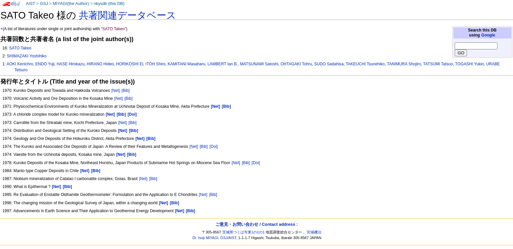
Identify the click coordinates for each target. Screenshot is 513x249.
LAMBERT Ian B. (222, 64)
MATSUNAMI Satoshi (259, 64)
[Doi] (214, 146)
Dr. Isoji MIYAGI (205, 238)
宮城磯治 (314, 232)
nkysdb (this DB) (109, 3)
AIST (30, 3)
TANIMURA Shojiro (404, 64)
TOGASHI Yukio (469, 64)
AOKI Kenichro (20, 64)
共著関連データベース (127, 15)
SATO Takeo (20, 48)
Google (488, 35)
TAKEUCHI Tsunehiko (365, 64)
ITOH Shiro (155, 64)
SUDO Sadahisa (329, 64)
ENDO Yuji (45, 64)
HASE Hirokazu (70, 64)
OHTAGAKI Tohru (296, 64)
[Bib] (125, 90)
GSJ (44, 3)
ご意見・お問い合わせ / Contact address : (256, 224)
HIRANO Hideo (100, 64)
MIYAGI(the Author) (71, 3)
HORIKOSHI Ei (129, 64)
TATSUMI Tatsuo (438, 64)
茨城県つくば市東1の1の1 (243, 232)
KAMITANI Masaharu (186, 64)
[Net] (115, 90)
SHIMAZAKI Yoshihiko (27, 56)
